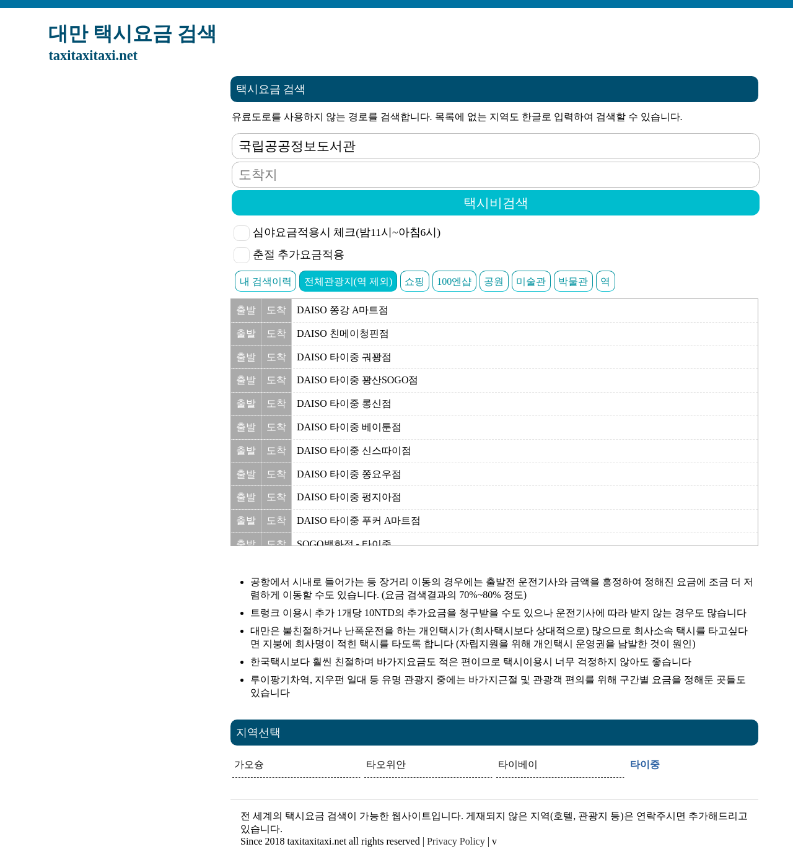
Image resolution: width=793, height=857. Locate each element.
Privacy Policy (456, 841)
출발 (246, 310)
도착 (276, 310)
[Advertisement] (128, 262)
